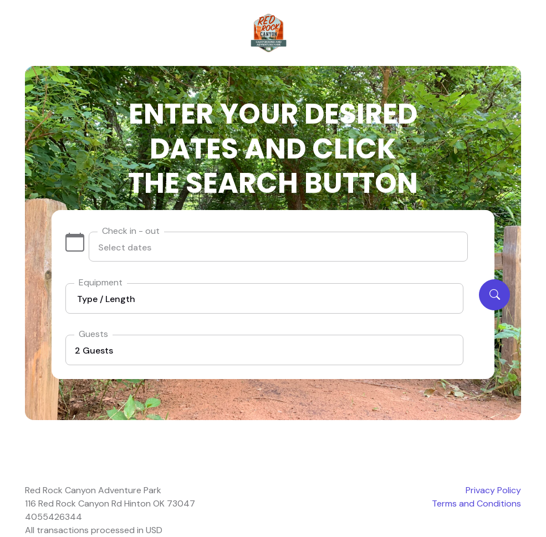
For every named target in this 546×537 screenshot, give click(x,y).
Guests (93, 334)
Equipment (101, 282)
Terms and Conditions (476, 503)
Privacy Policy (493, 490)
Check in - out (131, 231)
